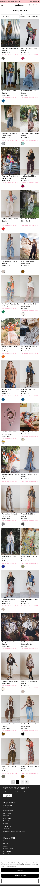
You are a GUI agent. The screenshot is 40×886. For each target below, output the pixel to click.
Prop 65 (5, 823)
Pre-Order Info (7, 851)
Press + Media (7, 854)
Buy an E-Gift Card (8, 848)
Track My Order (7, 826)
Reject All (20, 870)
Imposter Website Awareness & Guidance (14, 831)
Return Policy (6, 808)
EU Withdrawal (7, 813)
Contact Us (6, 815)
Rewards (5, 846)
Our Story (6, 841)
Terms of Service (7, 821)
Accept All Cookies (20, 875)
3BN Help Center (7, 805)
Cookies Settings (20, 881)
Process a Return (8, 810)
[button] (1, 5)
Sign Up (7, 796)
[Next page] (27, 782)
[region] (20, 870)
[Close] (37, 857)
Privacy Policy (7, 818)
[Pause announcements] (38, 1)
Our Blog (5, 843)
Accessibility (6, 828)
